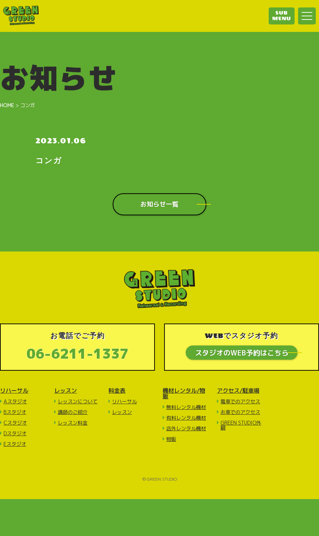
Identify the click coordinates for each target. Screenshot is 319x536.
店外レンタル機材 (186, 428)
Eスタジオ (15, 444)
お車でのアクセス (240, 412)
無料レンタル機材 (186, 407)
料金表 (116, 391)
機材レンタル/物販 (184, 393)
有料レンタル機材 (186, 418)
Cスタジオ (15, 423)
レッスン (65, 391)
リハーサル (14, 391)
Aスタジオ (15, 401)
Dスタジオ (15, 433)
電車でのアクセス (240, 401)
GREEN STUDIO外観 (240, 425)
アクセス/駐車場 (238, 391)
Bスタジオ (15, 412)
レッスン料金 (73, 423)
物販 (171, 439)
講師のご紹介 (73, 412)
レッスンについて (77, 401)
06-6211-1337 (78, 353)
